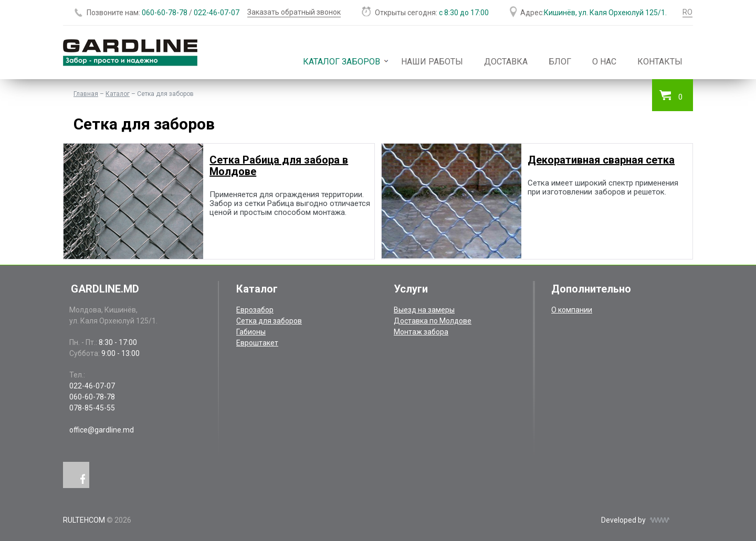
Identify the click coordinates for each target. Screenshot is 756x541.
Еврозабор (255, 310)
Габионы (251, 332)
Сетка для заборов (269, 321)
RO (687, 12)
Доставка (506, 62)
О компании (571, 310)
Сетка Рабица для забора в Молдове (278, 165)
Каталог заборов (341, 62)
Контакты (659, 62)
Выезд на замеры (424, 310)
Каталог (118, 94)
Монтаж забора (421, 332)
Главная (86, 94)
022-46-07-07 (216, 12)
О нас (604, 62)
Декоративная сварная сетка (601, 160)
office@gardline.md (101, 430)
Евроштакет (257, 343)
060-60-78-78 (164, 12)
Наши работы (432, 62)
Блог (560, 62)
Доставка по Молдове (432, 321)
